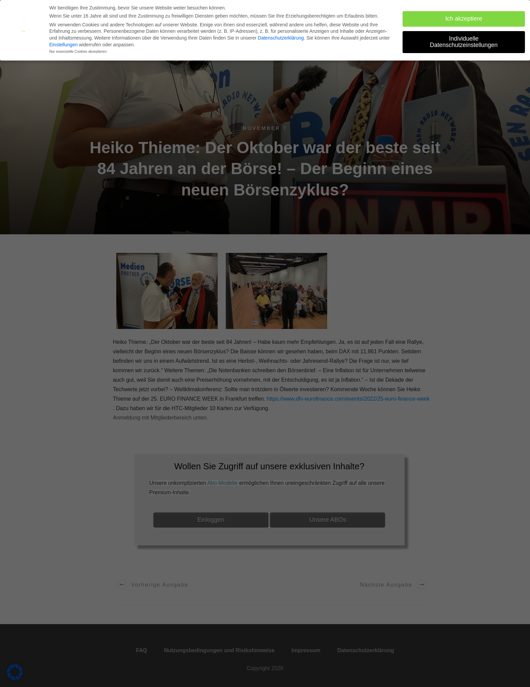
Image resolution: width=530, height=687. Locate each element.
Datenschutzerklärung (281, 37)
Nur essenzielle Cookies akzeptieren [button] (78, 51)
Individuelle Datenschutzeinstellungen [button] (464, 41)
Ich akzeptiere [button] (463, 18)
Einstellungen (63, 44)
